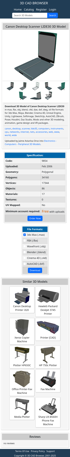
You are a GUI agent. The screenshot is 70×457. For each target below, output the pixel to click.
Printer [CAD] (48, 329)
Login (52, 9)
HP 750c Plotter (48, 357)
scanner (26, 128)
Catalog (29, 9)
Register (41, 9)
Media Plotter (22, 408)
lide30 (34, 128)
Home (18, 9)
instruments (57, 128)
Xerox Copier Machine (22, 331)
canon (8, 128)
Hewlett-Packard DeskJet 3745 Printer (48, 301)
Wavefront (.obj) (36, 246)
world (8, 135)
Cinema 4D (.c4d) (37, 258)
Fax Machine (48, 381)
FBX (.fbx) (32, 240)
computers (43, 128)
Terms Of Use (22, 451)
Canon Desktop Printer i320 (22, 300)
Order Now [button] (35, 218)
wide (14, 135)
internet (25, 131)
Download (35, 270)
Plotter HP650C (22, 357)
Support (50, 451)
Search (52, 15)
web (51, 131)
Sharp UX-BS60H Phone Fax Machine (48, 412)
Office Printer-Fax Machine (22, 383)
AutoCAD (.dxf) (35, 263)
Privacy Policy (38, 451)
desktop (16, 128)
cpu (7, 131)
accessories (41, 131)
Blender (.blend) (36, 252)
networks (14, 131)
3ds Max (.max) (36, 234)
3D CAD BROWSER (34, 3)
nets (32, 131)
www (56, 131)
